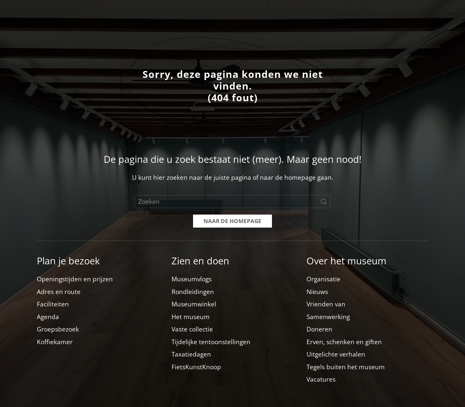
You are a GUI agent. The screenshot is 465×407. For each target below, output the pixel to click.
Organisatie (323, 279)
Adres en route (59, 292)
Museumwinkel (194, 304)
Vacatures (321, 379)
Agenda (48, 317)
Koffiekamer (55, 342)
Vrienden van (326, 304)
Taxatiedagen (191, 354)
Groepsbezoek (58, 329)
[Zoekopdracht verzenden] (323, 201)
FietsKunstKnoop (196, 367)
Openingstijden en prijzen (75, 279)
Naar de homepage (232, 221)
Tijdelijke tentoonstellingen (211, 342)
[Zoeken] (232, 201)
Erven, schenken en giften (344, 342)
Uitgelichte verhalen (336, 354)
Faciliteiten (53, 304)
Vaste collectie (192, 329)
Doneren (319, 329)
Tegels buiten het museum (346, 367)
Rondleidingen (193, 292)
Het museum (191, 317)
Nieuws (317, 292)
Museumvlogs (192, 279)
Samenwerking (328, 317)
